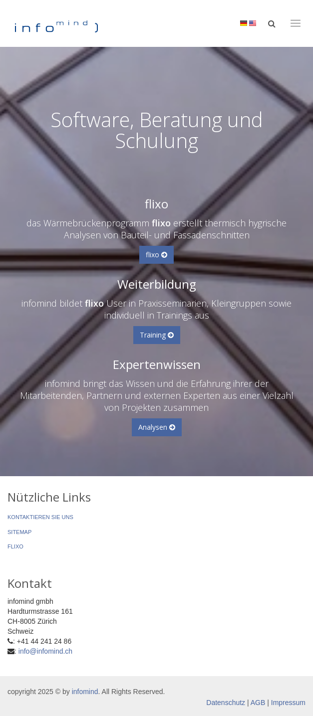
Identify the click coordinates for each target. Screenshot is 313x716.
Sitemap (19, 532)
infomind (85, 692)
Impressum (288, 703)
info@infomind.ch (45, 651)
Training (157, 335)
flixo (156, 254)
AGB (258, 703)
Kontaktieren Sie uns (40, 517)
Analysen (156, 427)
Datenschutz (225, 703)
